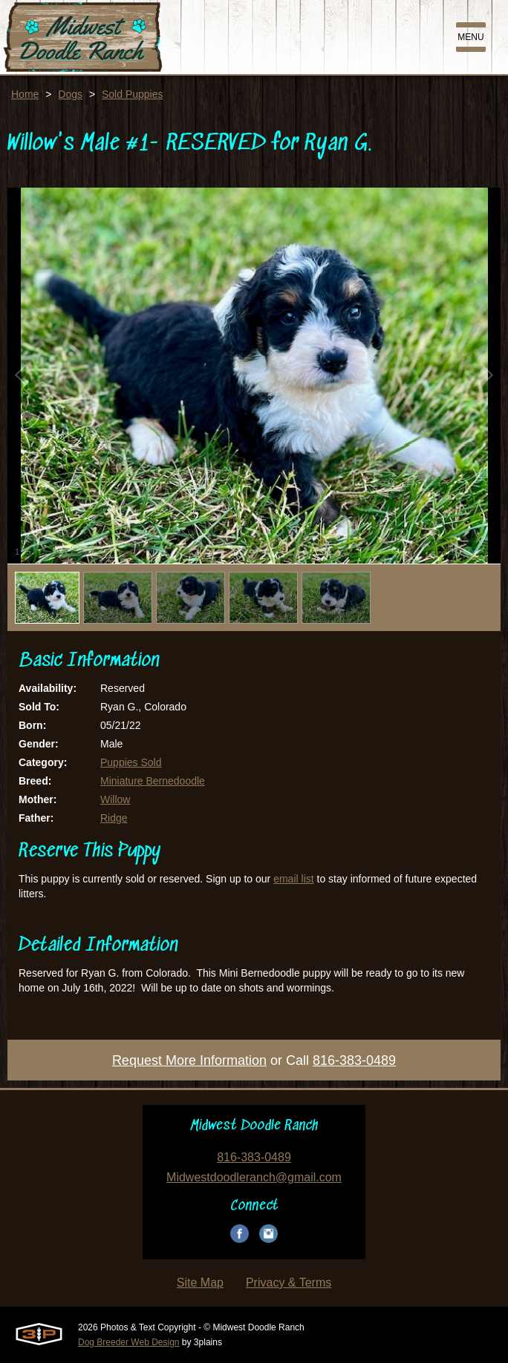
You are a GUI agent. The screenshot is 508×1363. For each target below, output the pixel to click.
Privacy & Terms (288, 1282)
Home (25, 94)
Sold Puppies (132, 94)
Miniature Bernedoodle (152, 781)
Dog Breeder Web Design (129, 1342)
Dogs (70, 94)
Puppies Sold (131, 762)
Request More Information (189, 1060)
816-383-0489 (354, 1060)
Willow (115, 799)
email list (293, 879)
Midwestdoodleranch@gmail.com (254, 1177)
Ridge (114, 818)
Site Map (200, 1282)
